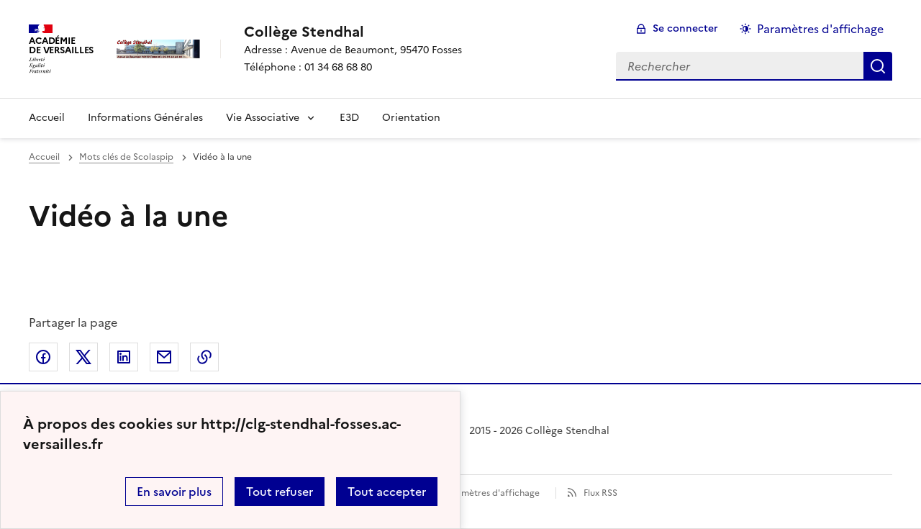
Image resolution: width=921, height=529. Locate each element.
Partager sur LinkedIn (123, 357)
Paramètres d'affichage (491, 493)
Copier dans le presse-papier (204, 357)
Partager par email (164, 357)
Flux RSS (600, 493)
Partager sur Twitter (83, 357)
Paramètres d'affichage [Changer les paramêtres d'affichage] (820, 28)
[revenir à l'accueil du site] (353, 32)
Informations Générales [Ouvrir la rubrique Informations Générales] (145, 117)
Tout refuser (279, 491)
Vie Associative (262, 117)
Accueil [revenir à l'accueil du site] (44, 156)
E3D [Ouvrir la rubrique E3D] (349, 117)
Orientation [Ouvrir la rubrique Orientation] (411, 117)
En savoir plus (174, 491)
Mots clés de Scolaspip (126, 156)
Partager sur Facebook (43, 357)
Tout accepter (387, 491)
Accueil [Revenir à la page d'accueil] (47, 117)
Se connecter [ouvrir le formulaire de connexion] (685, 28)
